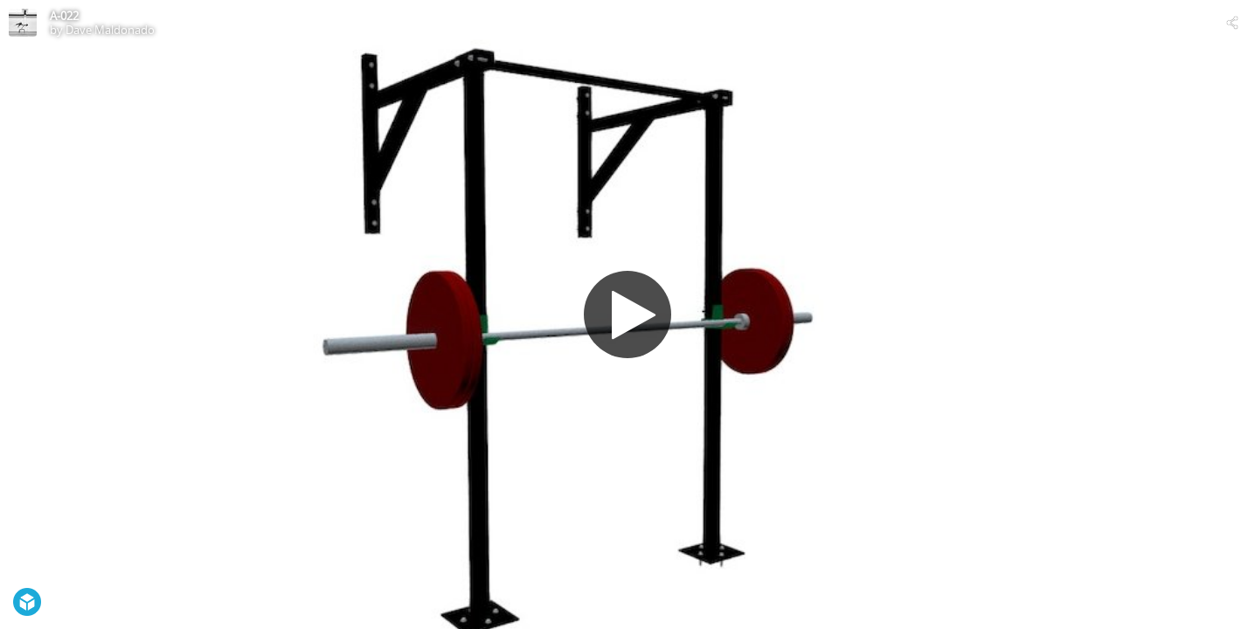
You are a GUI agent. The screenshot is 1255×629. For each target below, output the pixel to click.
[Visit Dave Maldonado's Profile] (23, 23)
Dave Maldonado (110, 30)
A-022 (64, 16)
